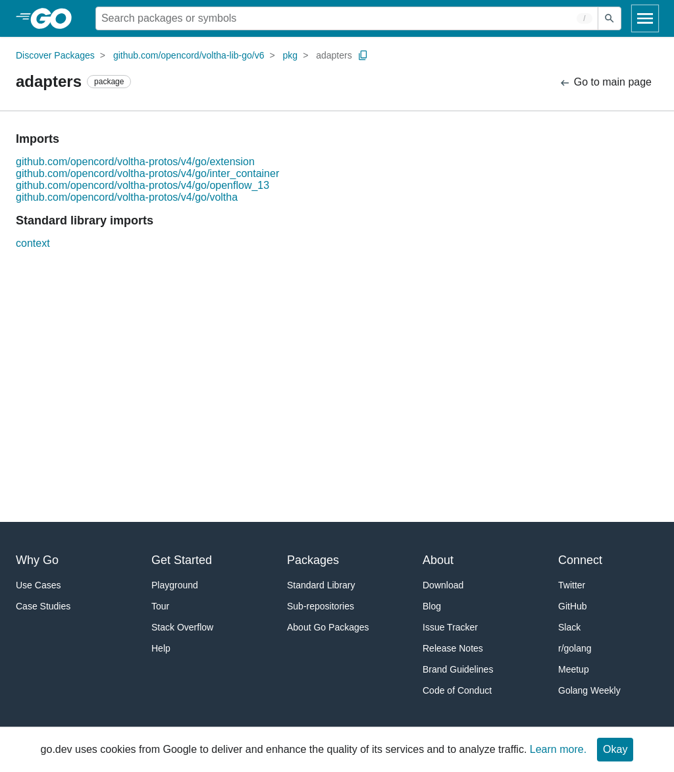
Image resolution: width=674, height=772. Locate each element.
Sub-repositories (320, 606)
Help (160, 648)
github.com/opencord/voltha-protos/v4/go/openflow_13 (142, 185)
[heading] (55, 18)
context (33, 243)
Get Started (181, 560)
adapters (333, 55)
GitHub (572, 606)
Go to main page (605, 82)
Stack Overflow (182, 627)
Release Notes (453, 648)
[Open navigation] (645, 18)
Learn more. (558, 749)
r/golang (575, 648)
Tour (160, 606)
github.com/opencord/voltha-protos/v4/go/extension (135, 161)
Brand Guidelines (458, 669)
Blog (432, 606)
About (438, 560)
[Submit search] (609, 18)
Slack (569, 627)
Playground (174, 585)
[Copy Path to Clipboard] (363, 55)
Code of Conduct (457, 690)
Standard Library (321, 585)
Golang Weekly (589, 690)
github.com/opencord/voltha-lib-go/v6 (189, 55)
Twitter (571, 585)
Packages (313, 560)
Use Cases (38, 585)
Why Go (37, 560)
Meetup (573, 669)
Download (443, 585)
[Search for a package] (346, 18)
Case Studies (43, 606)
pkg (290, 55)
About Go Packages (328, 627)
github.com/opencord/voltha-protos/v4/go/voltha (127, 197)
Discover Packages (55, 55)
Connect (580, 560)
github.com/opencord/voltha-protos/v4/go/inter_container (147, 173)
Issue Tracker (450, 627)
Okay (615, 749)
